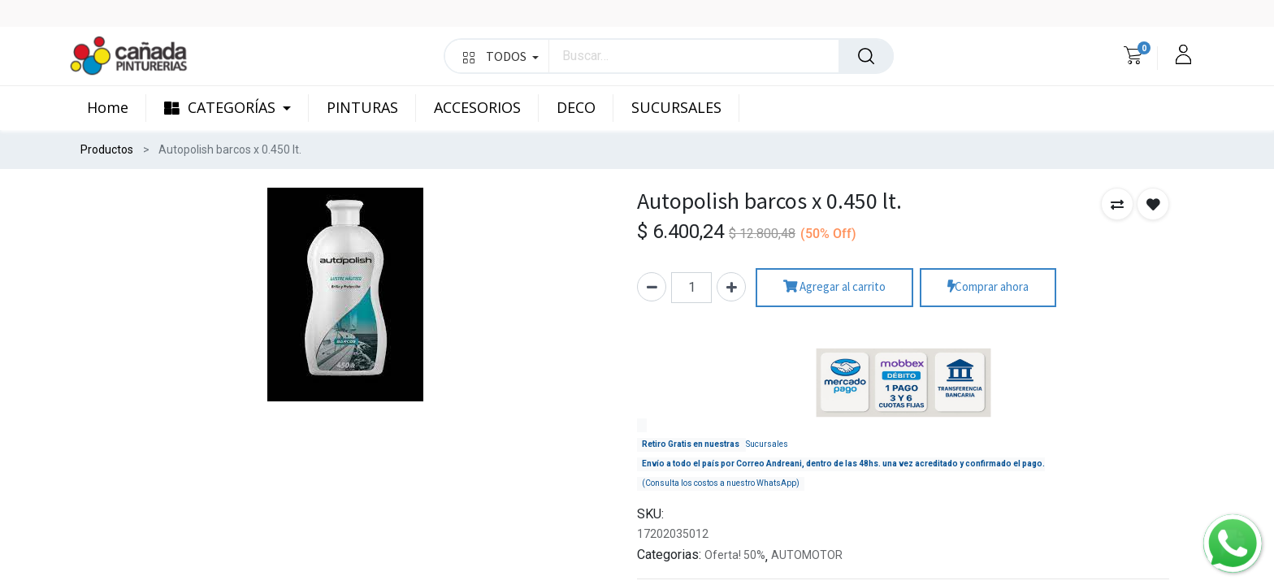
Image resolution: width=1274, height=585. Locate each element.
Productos (106, 149)
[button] (1117, 204)
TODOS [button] (501, 56)
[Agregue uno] (731, 286)
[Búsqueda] (866, 56)
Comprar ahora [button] (988, 287)
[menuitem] (116, 108)
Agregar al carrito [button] (834, 287)
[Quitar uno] (651, 286)
